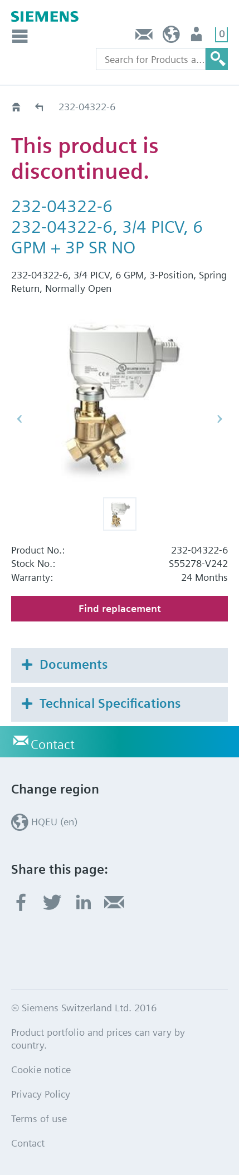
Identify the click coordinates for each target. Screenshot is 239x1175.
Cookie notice (41, 1069)
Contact (53, 744)
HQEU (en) (54, 822)
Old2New (39, 106)
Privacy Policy (40, 1094)
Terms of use (39, 1118)
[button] (119, 514)
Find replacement (120, 608)
